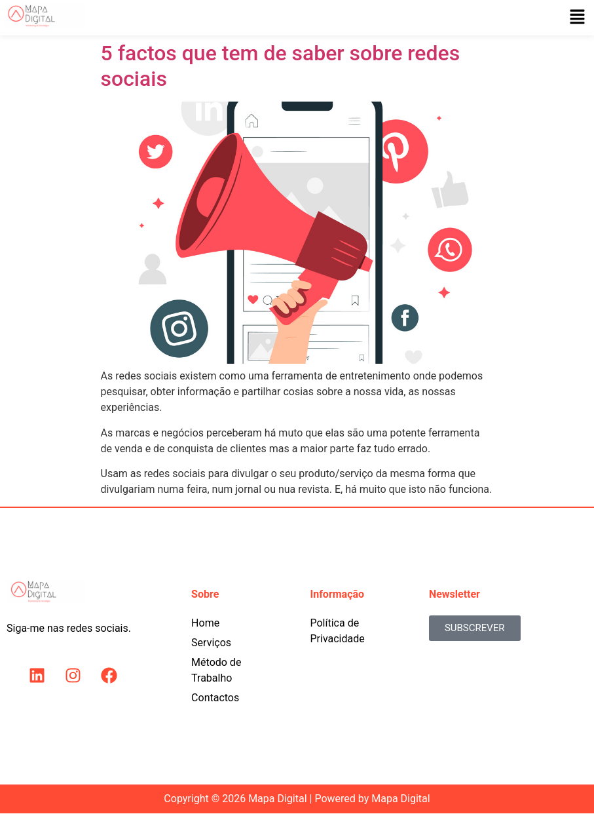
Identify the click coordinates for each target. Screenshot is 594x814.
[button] (578, 17)
